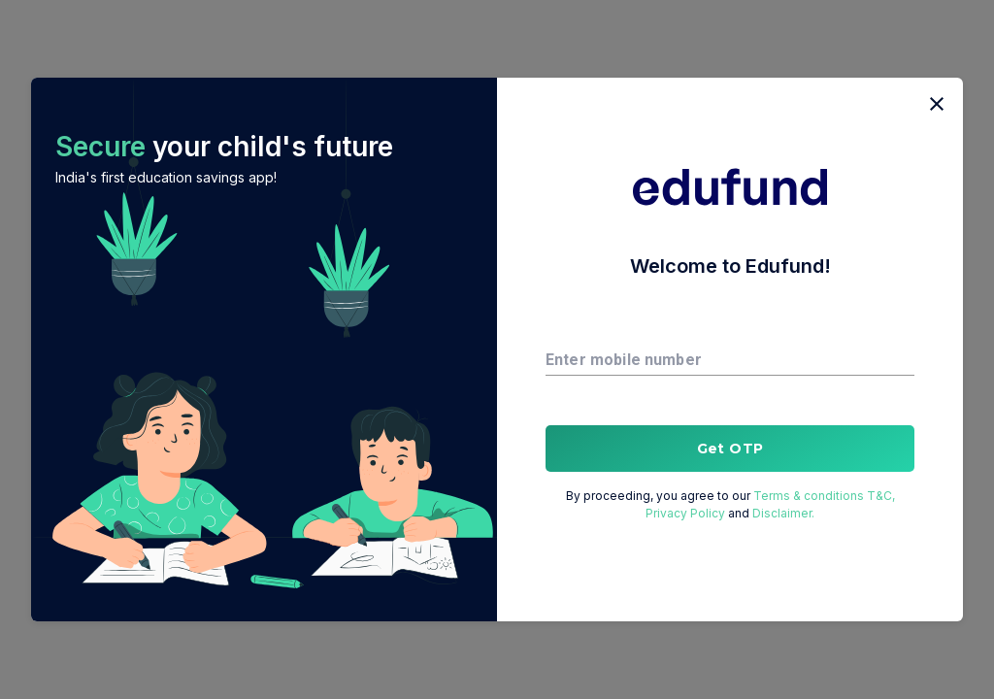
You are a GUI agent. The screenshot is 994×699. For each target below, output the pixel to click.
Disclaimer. (781, 513)
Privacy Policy (687, 513)
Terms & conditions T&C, (822, 495)
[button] (264, 349)
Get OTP (730, 448)
